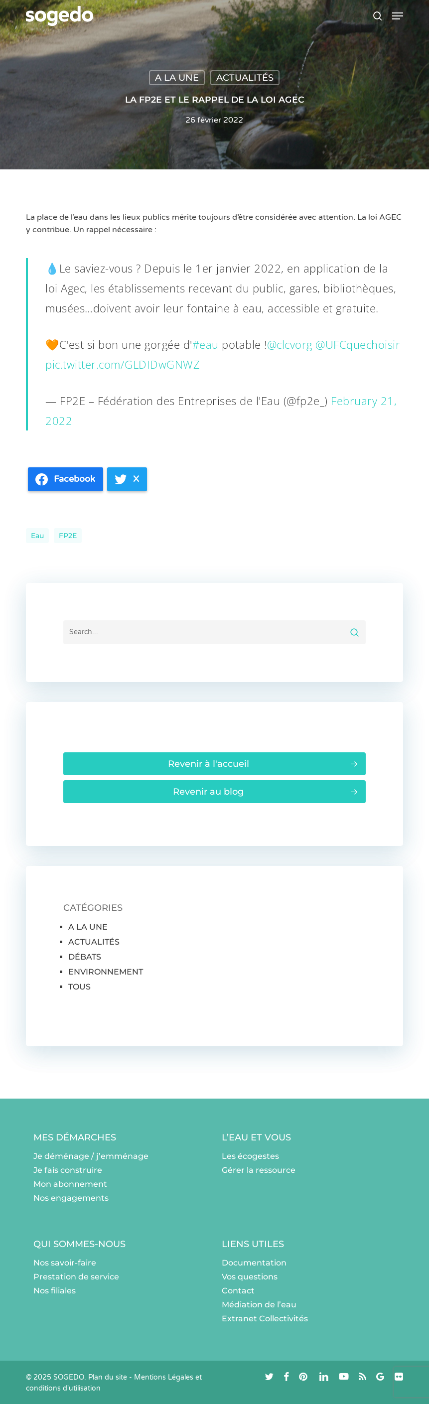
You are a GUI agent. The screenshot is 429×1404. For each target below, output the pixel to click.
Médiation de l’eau (259, 1304)
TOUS (79, 986)
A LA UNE (177, 77)
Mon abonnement (70, 1184)
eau (37, 535)
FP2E (68, 535)
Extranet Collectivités (265, 1318)
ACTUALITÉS (245, 77)
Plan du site (107, 1377)
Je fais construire (67, 1170)
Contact (238, 1290)
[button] (397, 16)
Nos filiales (54, 1290)
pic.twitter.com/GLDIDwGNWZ (122, 364)
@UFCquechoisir (357, 344)
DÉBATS (84, 957)
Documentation (254, 1262)
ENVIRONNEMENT (105, 972)
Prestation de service (76, 1276)
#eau (205, 344)
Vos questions (250, 1276)
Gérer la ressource (258, 1170)
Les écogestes (250, 1156)
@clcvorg (289, 344)
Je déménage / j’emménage (90, 1156)
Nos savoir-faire (64, 1262)
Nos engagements (71, 1198)
